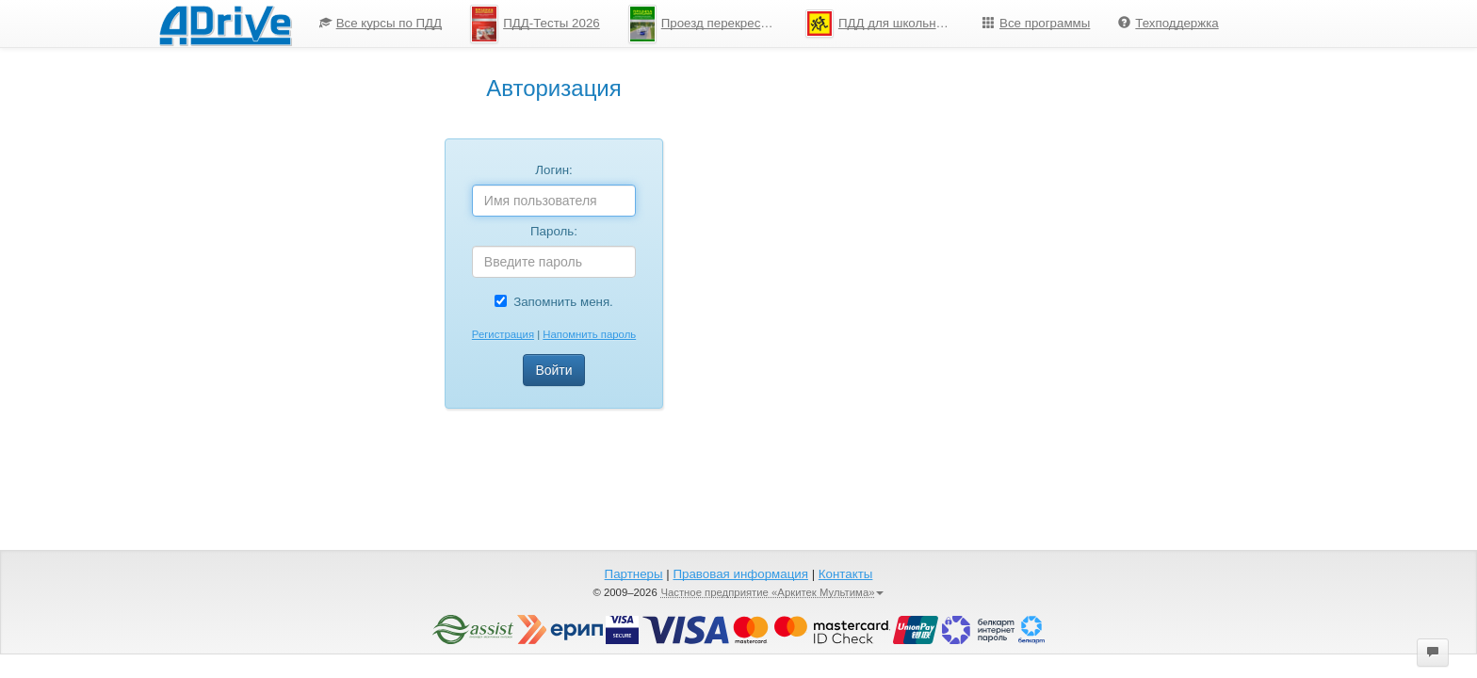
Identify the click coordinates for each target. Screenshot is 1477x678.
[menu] (769, 23)
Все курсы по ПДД (381, 23)
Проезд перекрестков (707, 24)
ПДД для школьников (884, 23)
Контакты (846, 574)
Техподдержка (1168, 23)
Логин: (554, 170)
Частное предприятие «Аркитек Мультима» (772, 592)
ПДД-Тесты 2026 (535, 24)
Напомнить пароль (589, 334)
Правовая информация (740, 574)
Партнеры (634, 574)
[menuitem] (381, 23)
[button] (1433, 652)
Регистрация (503, 334)
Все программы (1036, 23)
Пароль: (553, 231)
